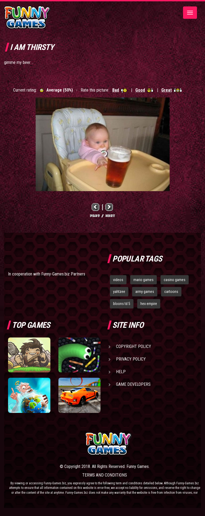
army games (144, 291)
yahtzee (119, 291)
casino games (174, 280)
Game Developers (133, 384)
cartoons (171, 291)
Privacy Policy (131, 359)
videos (118, 280)
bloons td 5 (121, 303)
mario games (143, 280)
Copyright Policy (133, 346)
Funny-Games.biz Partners (63, 274)
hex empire (148, 303)
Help (121, 371)
